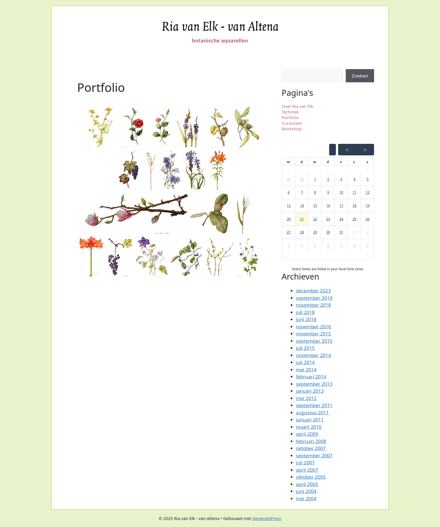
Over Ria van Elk (297, 106)
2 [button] (328, 179)
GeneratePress (266, 518)
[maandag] (288, 162)
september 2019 (314, 298)
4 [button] (355, 179)
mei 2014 (306, 369)
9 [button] (328, 192)
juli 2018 (305, 312)
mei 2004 (306, 498)
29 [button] (289, 179)
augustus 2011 (312, 412)
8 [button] (315, 192)
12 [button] (368, 192)
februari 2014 (311, 376)
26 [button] (368, 219)
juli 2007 (305, 462)
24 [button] (341, 219)
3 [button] (341, 179)
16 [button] (328, 205)
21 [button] (302, 219)
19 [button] (368, 205)
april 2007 (307, 470)
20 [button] (289, 219)
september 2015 (314, 341)
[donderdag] (328, 162)
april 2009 (307, 434)
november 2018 (313, 305)
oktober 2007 (311, 448)
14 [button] (302, 205)
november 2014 (313, 355)
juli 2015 (305, 348)
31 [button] (341, 232)
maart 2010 (309, 427)
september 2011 (314, 405)
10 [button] (341, 192)
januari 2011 (310, 419)
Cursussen (292, 123)
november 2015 (313, 333)
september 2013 (314, 384)
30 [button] (302, 179)
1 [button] (315, 179)
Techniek (290, 112)
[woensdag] (314, 162)
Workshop (292, 128)
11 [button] (354, 192)
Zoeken (360, 75)
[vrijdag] (341, 162)
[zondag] (367, 162)
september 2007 (314, 455)
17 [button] (341, 205)
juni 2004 (306, 491)
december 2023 (313, 290)
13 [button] (289, 205)
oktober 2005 (311, 477)
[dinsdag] (301, 162)
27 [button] (289, 232)
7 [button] (302, 192)
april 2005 (307, 484)
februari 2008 (311, 441)
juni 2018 (306, 319)
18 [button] (354, 205)
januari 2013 (310, 391)
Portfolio (290, 117)
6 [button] (289, 192)
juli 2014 (305, 362)
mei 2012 (306, 398)
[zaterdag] (354, 162)
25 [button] (354, 219)
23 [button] (328, 219)
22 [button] (315, 219)
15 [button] (315, 205)
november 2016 (313, 326)
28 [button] (302, 232)
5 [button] (367, 179)
